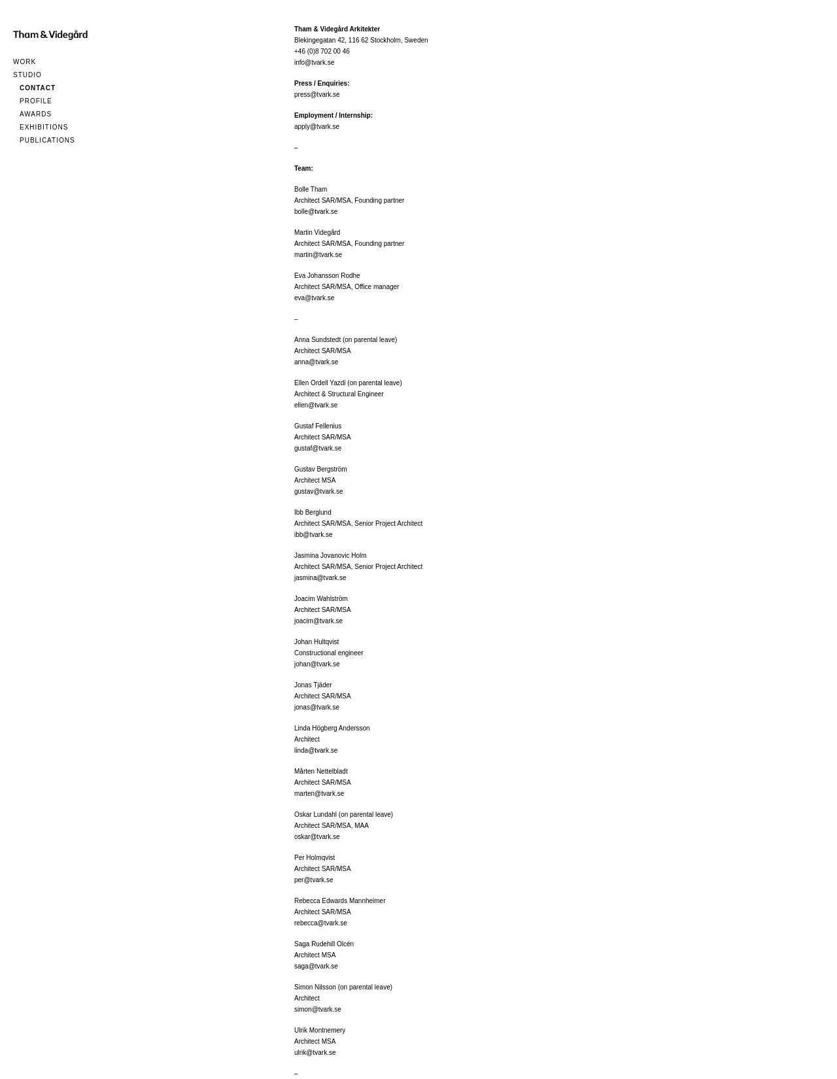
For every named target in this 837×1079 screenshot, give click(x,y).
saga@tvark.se (316, 966)
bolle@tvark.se (315, 211)
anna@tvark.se (316, 362)
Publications (47, 140)
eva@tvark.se (314, 297)
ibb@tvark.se (313, 534)
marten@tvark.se (319, 793)
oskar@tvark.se (317, 836)
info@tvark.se (314, 62)
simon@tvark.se (317, 1009)
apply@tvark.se (316, 126)
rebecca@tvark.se (320, 923)
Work (24, 61)
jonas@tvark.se (316, 707)
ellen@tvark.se (315, 405)
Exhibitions (44, 127)
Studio (27, 74)
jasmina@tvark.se (320, 577)
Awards (36, 114)
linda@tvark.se (315, 750)
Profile (36, 101)
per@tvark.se (313, 879)
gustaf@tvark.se (317, 448)
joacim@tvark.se (318, 621)
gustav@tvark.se (318, 491)
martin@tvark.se (318, 254)
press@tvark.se (317, 94)
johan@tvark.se (317, 664)
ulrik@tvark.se (315, 1052)
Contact (38, 88)
